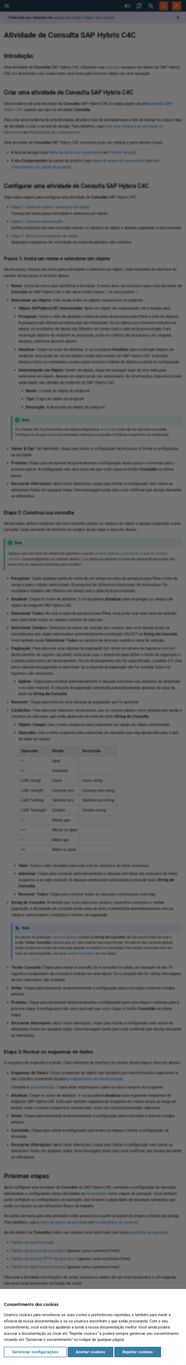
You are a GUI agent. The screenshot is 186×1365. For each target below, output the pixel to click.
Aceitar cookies (90, 1352)
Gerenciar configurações (35, 1352)
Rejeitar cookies (138, 1352)
